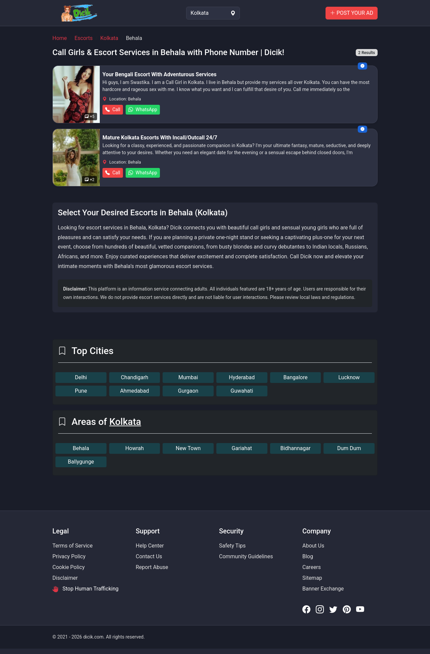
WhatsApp (142, 109)
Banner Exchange (323, 588)
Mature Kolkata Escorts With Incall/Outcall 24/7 (159, 137)
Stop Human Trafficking (85, 588)
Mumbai (188, 377)
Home (59, 38)
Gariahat (242, 448)
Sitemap (312, 578)
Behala (81, 448)
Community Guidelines (246, 556)
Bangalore (295, 377)
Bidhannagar (296, 448)
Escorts (84, 38)
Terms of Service (72, 545)
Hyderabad (242, 377)
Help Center (150, 545)
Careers (311, 567)
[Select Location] (213, 13)
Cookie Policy (68, 567)
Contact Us (149, 556)
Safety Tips (232, 545)
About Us (313, 545)
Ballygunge (81, 462)
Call (112, 109)
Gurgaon (188, 391)
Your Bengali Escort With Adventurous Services (159, 74)
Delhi (81, 377)
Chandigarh (134, 377)
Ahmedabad (134, 391)
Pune (81, 391)
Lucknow (349, 377)
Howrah (134, 448)
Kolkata (109, 38)
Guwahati (241, 391)
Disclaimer (65, 578)
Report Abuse (152, 567)
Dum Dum (349, 448)
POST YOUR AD (351, 13)
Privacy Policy (69, 556)
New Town (188, 448)
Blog (307, 556)
